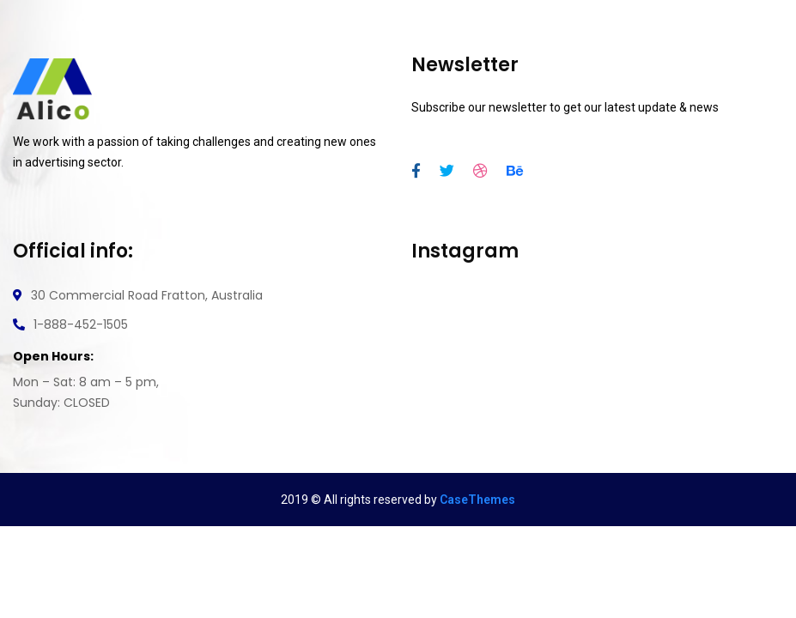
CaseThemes (477, 499)
